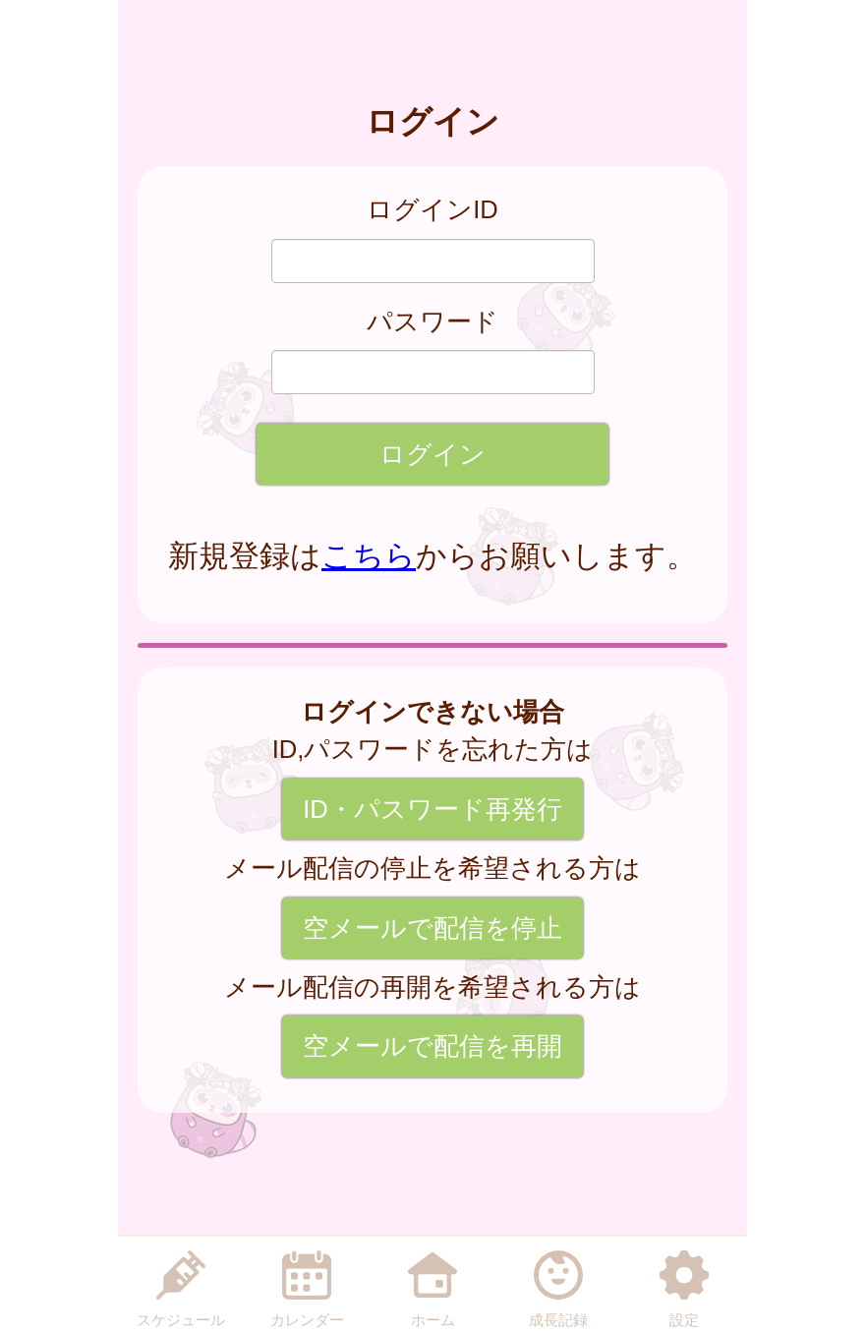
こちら (368, 556)
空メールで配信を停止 (432, 928)
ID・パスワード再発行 (432, 809)
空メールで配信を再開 (432, 1046)
